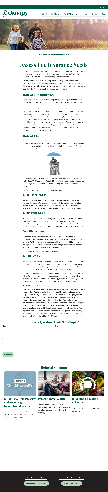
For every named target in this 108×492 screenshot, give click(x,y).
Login (102, 2)
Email (57, 320)
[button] (44, 9)
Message (6, 333)
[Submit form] (8, 349)
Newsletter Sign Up (72, 478)
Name (4, 320)
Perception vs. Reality (51, 393)
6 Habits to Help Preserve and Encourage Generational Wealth (20, 397)
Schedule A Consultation (36, 478)
